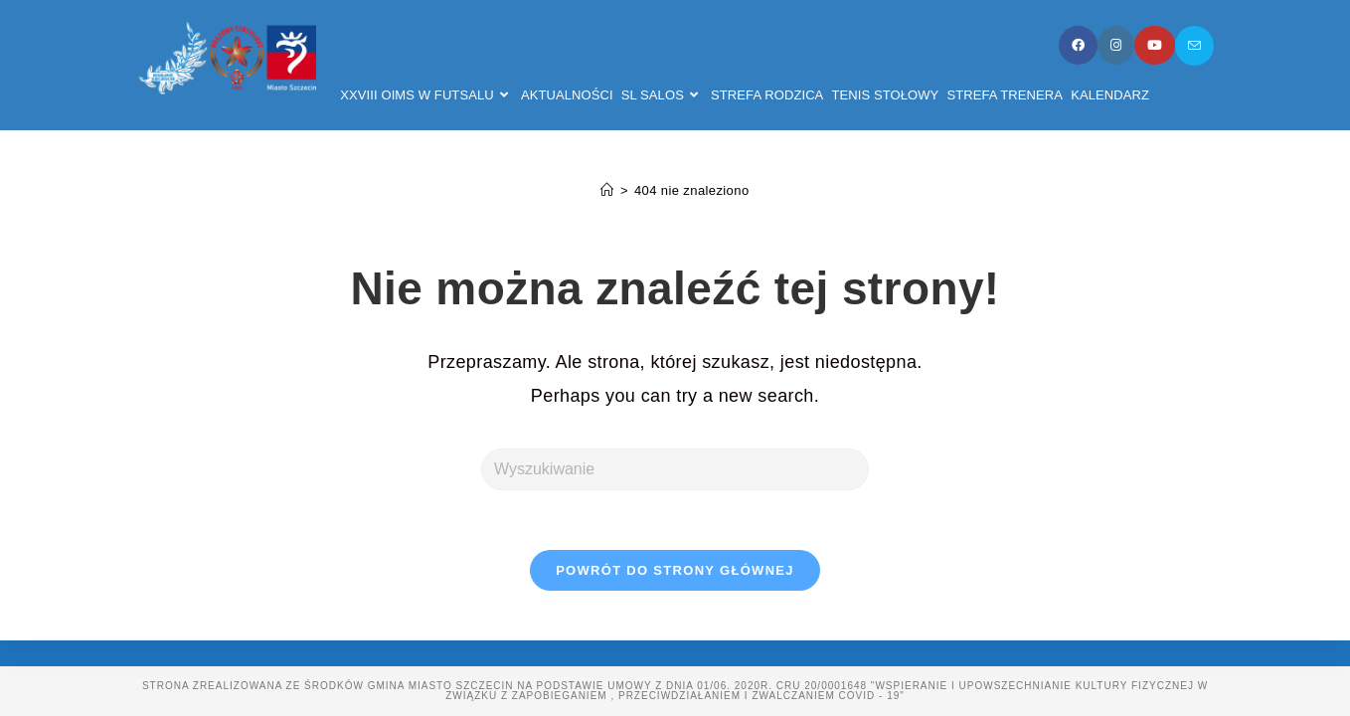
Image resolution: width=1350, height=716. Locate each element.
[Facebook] (1078, 45)
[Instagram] (1115, 45)
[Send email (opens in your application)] (1194, 46)
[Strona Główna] (606, 190)
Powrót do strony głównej (675, 570)
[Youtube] (1154, 45)
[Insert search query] (675, 469)
